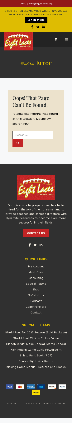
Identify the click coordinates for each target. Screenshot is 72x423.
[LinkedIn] (41, 245)
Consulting (36, 278)
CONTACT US (36, 233)
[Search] (17, 143)
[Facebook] (29, 245)
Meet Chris (36, 272)
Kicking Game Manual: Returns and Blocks (36, 367)
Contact (36, 312)
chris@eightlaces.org (40, 3)
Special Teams (36, 283)
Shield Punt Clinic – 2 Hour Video (36, 338)
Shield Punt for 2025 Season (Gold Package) (36, 332)
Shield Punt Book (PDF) (36, 355)
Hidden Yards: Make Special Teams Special (36, 344)
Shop (36, 289)
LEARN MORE (36, 20)
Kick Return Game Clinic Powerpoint (36, 349)
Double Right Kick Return (36, 361)
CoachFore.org (36, 306)
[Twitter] (35, 245)
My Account (36, 266)
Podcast (36, 301)
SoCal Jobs (36, 295)
